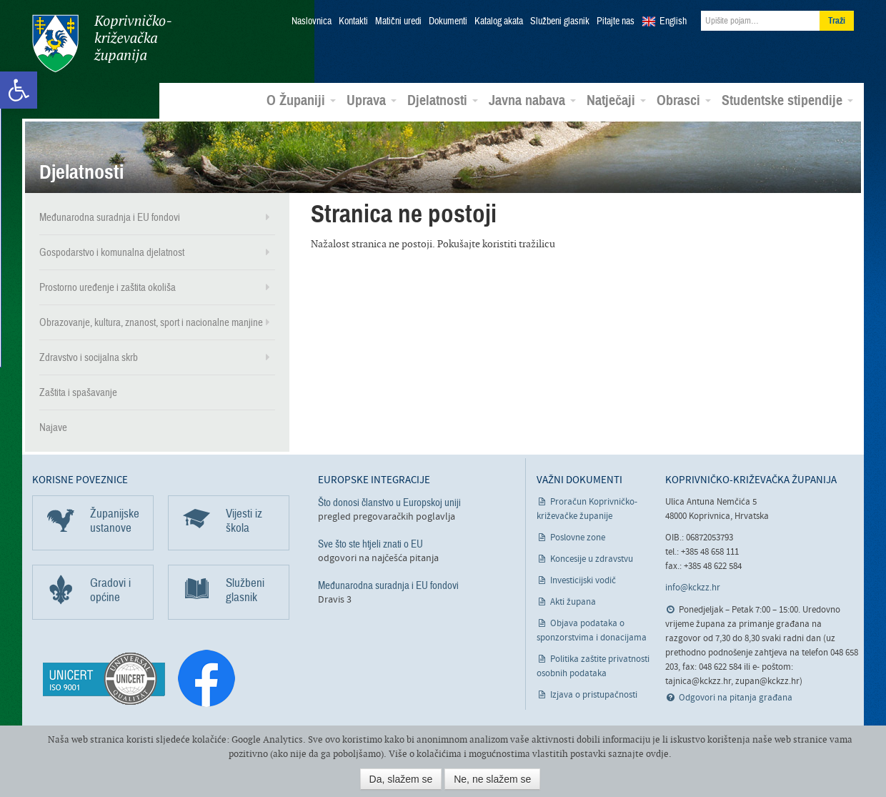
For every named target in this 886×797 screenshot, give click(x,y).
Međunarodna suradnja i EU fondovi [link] (109, 217)
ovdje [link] (657, 754)
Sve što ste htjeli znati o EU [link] (370, 544)
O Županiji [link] (301, 101)
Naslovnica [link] (312, 21)
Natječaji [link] (616, 101)
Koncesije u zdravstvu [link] (591, 559)
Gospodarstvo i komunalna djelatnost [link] (111, 252)
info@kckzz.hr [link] (692, 588)
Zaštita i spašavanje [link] (78, 392)
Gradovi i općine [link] (110, 590)
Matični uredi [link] (398, 21)
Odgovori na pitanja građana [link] (735, 698)
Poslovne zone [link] (577, 538)
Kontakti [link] (353, 21)
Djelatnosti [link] (442, 101)
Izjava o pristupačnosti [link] (593, 695)
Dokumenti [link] (448, 21)
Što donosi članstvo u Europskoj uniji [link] (389, 502)
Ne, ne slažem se (492, 779)
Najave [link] (53, 427)
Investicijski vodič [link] (583, 580)
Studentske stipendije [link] (787, 101)
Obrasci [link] (684, 101)
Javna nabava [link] (532, 101)
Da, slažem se (401, 779)
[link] (18, 90)
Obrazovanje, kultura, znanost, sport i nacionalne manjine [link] (151, 322)
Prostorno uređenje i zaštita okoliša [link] (107, 287)
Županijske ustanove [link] (114, 520)
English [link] (673, 21)
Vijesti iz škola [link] (244, 520)
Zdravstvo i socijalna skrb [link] (88, 357)
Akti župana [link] (573, 602)
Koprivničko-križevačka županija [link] (101, 43)
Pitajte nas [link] (615, 21)
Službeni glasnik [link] (559, 21)
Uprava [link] (372, 101)
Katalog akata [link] (498, 21)
